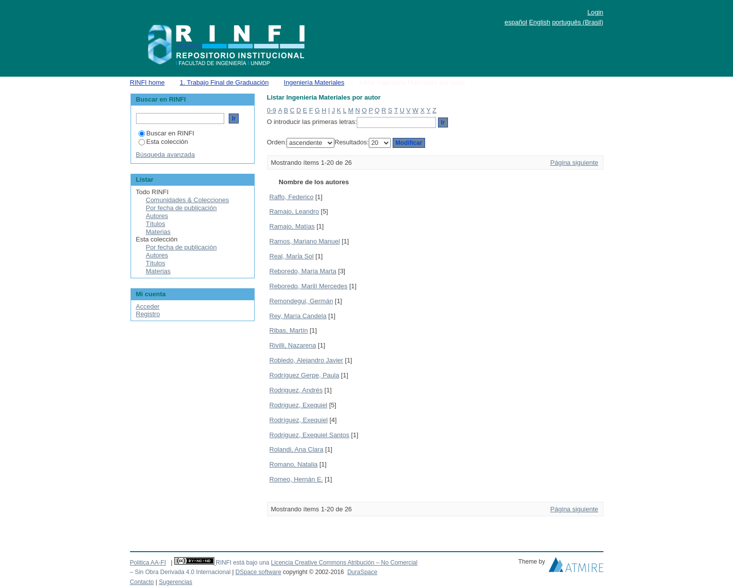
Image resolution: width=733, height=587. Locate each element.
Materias (158, 231)
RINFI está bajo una (242, 562)
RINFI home (147, 82)
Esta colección (163, 141)
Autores (157, 216)
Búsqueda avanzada (165, 154)
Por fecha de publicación (181, 208)
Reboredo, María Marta (303, 271)
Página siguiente (574, 162)
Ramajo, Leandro (294, 211)
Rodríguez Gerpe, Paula (304, 375)
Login (595, 12)
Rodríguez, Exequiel (299, 420)
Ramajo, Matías (292, 226)
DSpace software (258, 572)
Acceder (148, 306)
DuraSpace (362, 572)
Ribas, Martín (289, 330)
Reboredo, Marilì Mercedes (309, 286)
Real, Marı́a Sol (292, 256)
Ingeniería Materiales (314, 82)
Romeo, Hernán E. (296, 479)
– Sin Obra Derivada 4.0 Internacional (180, 572)
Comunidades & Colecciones (187, 200)
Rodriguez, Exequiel (298, 405)
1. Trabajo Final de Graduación (224, 82)
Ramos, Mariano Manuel (305, 241)
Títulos (155, 224)
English (540, 22)
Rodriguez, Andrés (296, 390)
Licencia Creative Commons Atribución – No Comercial (344, 562)
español (515, 22)
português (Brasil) (577, 22)
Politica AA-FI (148, 562)
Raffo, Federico (292, 197)
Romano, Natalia (294, 464)
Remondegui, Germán (301, 301)
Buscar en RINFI (166, 133)
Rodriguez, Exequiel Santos (309, 435)
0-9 (272, 110)
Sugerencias (175, 582)
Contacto (142, 582)
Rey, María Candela (298, 316)
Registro (148, 314)
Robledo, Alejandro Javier (306, 360)
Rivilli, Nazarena (293, 345)
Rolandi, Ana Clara (296, 449)
